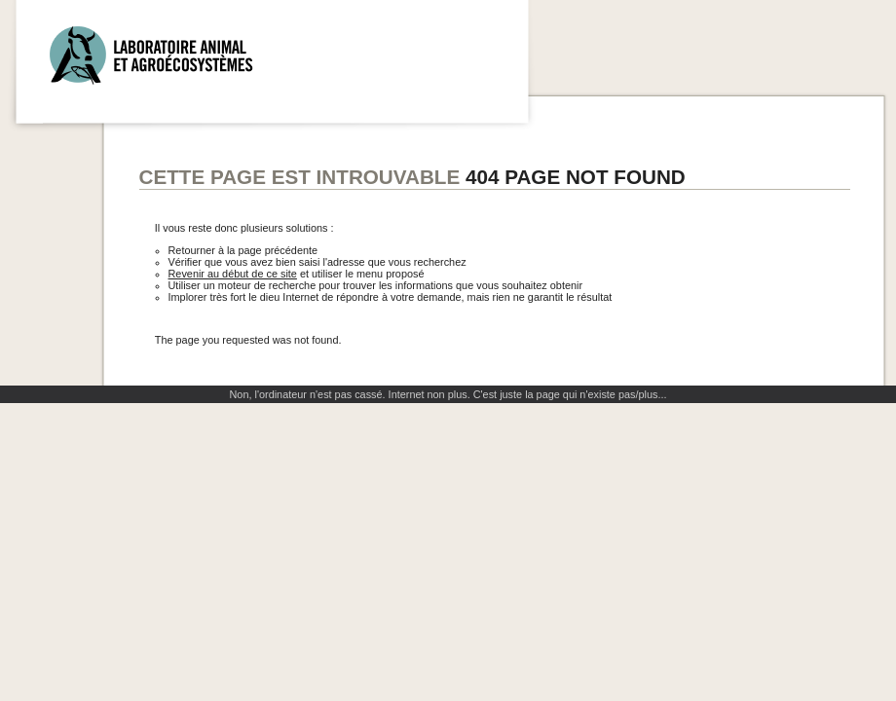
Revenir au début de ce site (232, 273)
